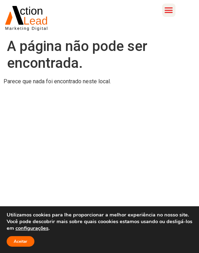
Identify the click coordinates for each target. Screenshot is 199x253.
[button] (168, 10)
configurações (31, 228)
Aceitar (20, 241)
